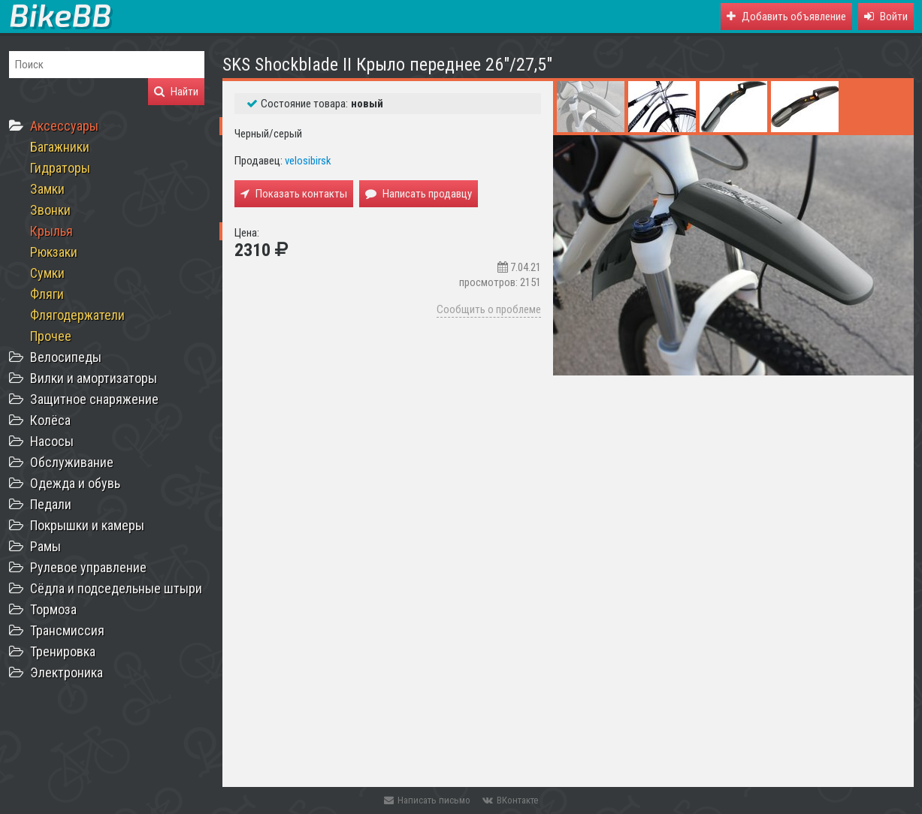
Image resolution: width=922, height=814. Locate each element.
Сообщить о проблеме (489, 309)
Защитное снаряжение (94, 399)
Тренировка (62, 651)
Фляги (47, 294)
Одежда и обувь (75, 483)
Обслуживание (71, 462)
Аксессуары (64, 126)
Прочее (50, 336)
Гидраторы (60, 168)
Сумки (47, 273)
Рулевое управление (88, 567)
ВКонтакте (510, 800)
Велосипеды (65, 357)
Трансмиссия (67, 630)
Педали (50, 504)
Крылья (51, 231)
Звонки (50, 210)
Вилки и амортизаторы (93, 378)
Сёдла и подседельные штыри (116, 588)
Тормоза (53, 609)
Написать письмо (427, 800)
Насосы (52, 441)
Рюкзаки (53, 252)
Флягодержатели (77, 315)
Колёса (50, 420)
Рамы (45, 546)
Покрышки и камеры (87, 525)
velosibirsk (308, 160)
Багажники (59, 147)
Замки (47, 189)
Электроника (66, 672)
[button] (886, 16)
